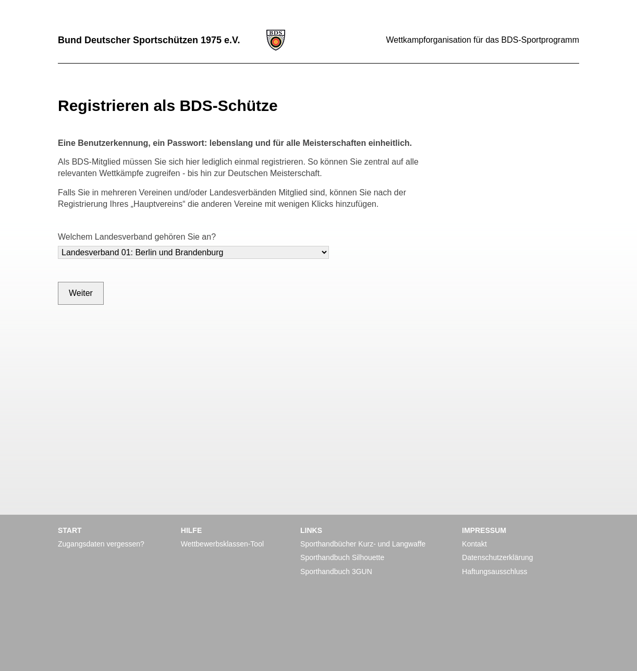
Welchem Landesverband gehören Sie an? (137, 236)
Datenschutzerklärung (497, 557)
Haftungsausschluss (494, 571)
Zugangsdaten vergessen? (101, 544)
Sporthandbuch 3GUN (336, 571)
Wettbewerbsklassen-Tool (222, 544)
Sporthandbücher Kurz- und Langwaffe (362, 544)
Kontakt (474, 544)
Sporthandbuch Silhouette (342, 557)
